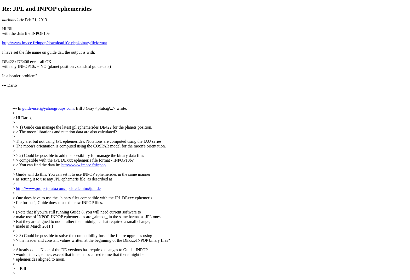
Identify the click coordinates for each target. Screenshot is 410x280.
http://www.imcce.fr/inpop (83, 165)
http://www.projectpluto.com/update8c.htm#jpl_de (58, 188)
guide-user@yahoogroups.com (47, 108)
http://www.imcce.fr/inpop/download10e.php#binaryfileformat (54, 43)
